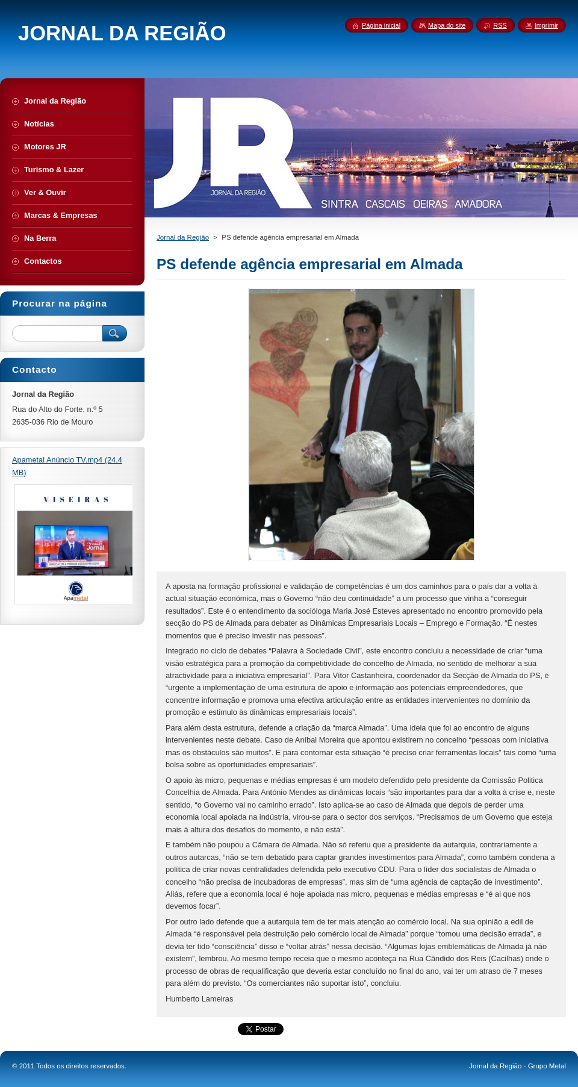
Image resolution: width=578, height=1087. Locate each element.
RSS (499, 25)
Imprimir (546, 25)
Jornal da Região (183, 237)
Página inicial (381, 25)
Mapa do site (446, 25)
